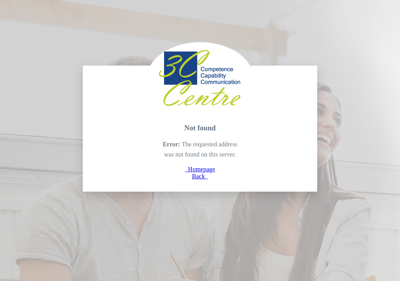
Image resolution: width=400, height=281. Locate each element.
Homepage (200, 169)
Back (200, 176)
